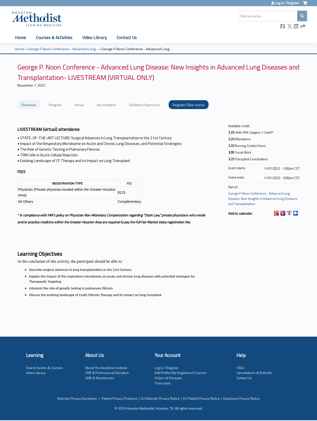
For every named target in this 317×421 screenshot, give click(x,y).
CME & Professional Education (107, 372)
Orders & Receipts (168, 377)
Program (55, 104)
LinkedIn (296, 26)
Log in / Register (287, 3)
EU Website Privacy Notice (160, 398)
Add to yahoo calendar (282, 213)
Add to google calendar (276, 213)
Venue (79, 104)
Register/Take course (189, 104)
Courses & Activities (54, 37)
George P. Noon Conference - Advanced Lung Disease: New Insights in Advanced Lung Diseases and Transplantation (262, 198)
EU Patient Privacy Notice (201, 398)
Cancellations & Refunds (254, 372)
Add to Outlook (295, 213)
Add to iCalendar (289, 212)
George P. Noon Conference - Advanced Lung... (63, 49)
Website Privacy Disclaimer (77, 398)
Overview (28, 104)
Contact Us (127, 37)
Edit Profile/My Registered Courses (181, 372)
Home (20, 37)
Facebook (282, 26)
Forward (302, 26)
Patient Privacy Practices (119, 398)
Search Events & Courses (44, 367)
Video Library (94, 37)
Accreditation (106, 104)
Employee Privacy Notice (241, 398)
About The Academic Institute (106, 367)
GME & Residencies (99, 377)
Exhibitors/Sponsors (144, 104)
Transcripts (163, 383)
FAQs (240, 367)
